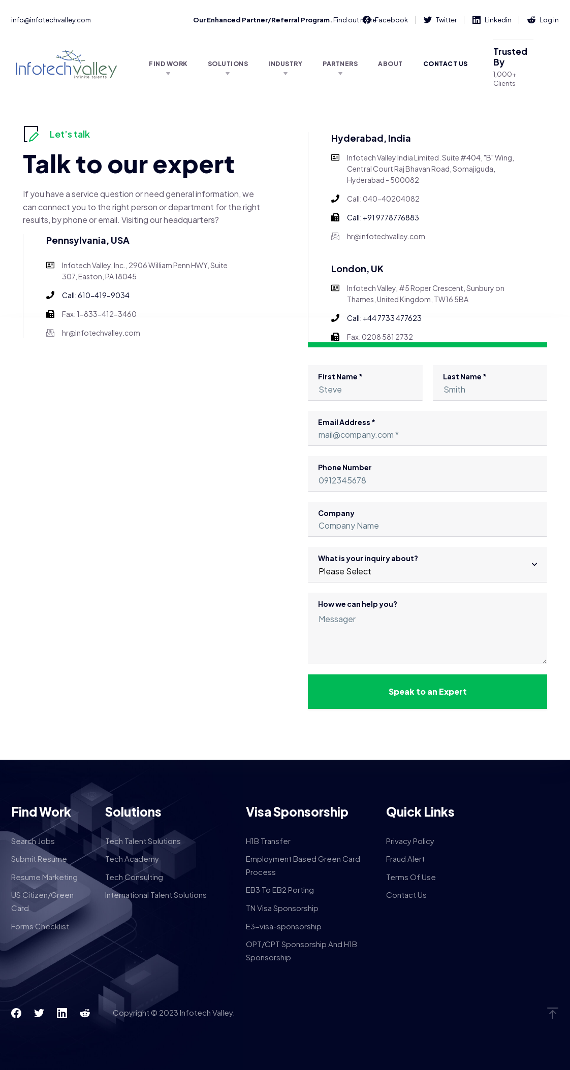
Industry (285, 64)
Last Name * (490, 386)
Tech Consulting (134, 877)
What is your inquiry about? (427, 568)
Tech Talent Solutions (143, 841)
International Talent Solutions (156, 894)
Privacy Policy (410, 841)
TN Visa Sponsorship (282, 908)
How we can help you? (427, 631)
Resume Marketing (44, 877)
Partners (340, 64)
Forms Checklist (40, 926)
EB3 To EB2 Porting (280, 889)
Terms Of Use (411, 877)
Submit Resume (39, 858)
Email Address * (427, 431)
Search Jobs (33, 841)
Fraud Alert (405, 858)
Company (427, 522)
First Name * (365, 386)
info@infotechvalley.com (51, 20)
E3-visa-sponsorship (284, 926)
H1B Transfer (268, 841)
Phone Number (427, 477)
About (390, 64)
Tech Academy (132, 858)
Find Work (168, 64)
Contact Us (445, 64)
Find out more (354, 20)
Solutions (228, 64)
